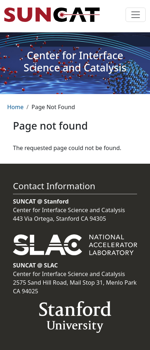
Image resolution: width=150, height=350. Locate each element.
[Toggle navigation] (136, 15)
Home (15, 107)
